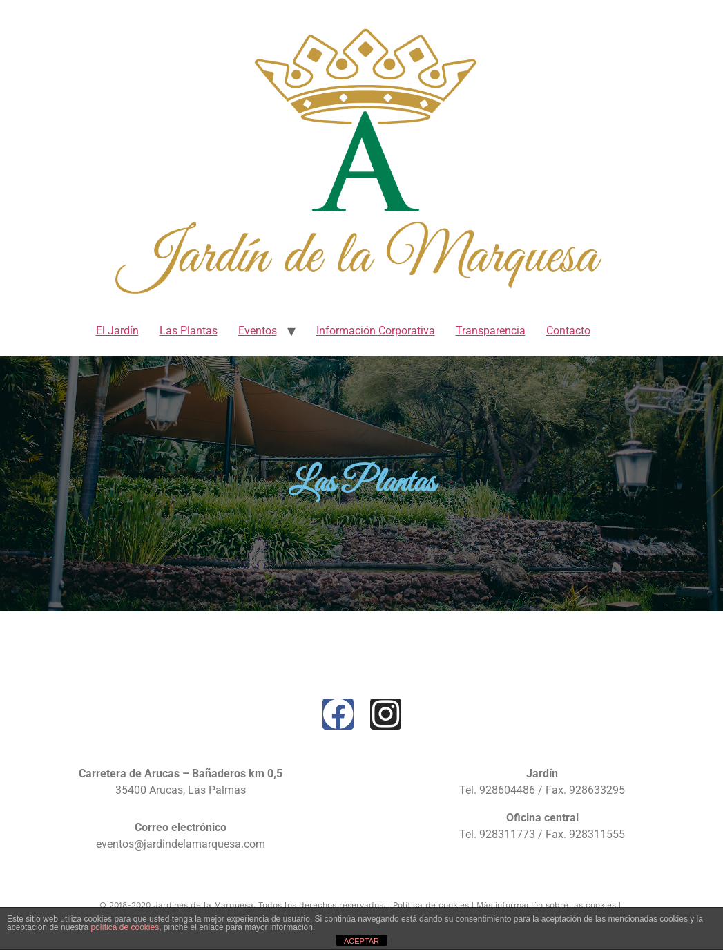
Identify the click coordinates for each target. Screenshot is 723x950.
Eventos (257, 330)
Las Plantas (189, 330)
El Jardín (117, 330)
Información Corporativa (375, 330)
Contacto (568, 330)
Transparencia (491, 330)
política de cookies (124, 927)
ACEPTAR (361, 941)
